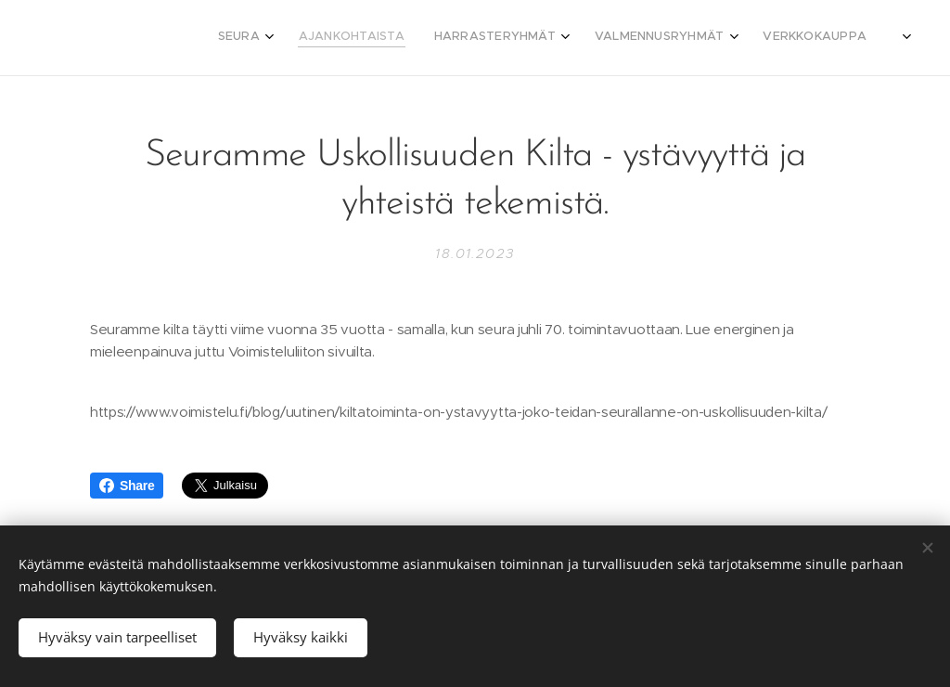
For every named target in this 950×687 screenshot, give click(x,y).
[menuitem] (721, 38)
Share (126, 485)
